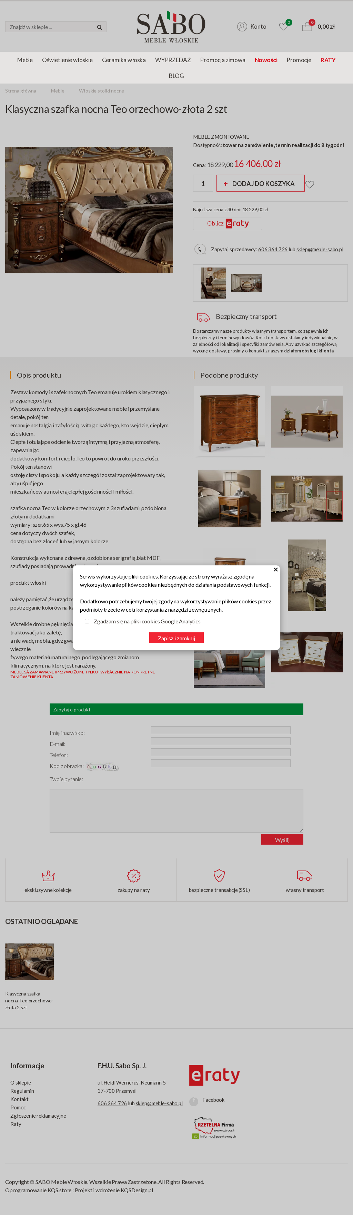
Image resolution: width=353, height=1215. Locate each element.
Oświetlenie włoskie (67, 60)
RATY (328, 60)
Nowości (266, 60)
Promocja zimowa (222, 60)
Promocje (298, 60)
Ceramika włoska (124, 60)
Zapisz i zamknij (176, 638)
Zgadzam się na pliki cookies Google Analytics (147, 621)
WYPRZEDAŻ (173, 60)
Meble (25, 60)
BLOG (176, 75)
